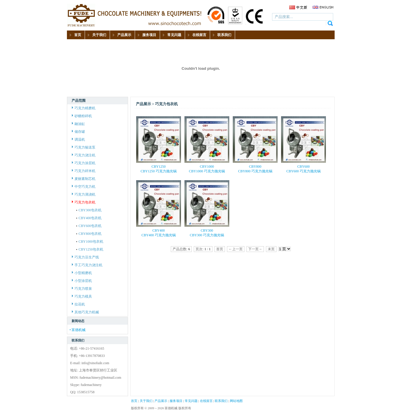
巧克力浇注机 (83, 155)
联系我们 (221, 401)
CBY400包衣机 (89, 218)
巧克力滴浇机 (83, 194)
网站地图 (236, 401)
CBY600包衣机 (89, 226)
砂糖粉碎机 (82, 116)
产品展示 (161, 401)
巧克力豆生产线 (85, 257)
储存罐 (78, 132)
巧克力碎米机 (83, 171)
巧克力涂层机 (83, 163)
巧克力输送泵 (83, 147)
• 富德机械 (78, 330)
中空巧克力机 (83, 187)
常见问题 (191, 401)
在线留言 (206, 401)
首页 (134, 401)
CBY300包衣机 (89, 210)
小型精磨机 (82, 273)
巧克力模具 (82, 296)
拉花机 (78, 304)
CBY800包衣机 (89, 234)
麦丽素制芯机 (83, 179)
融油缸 (78, 124)
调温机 (78, 139)
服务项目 (176, 401)
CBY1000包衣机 (89, 241)
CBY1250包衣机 (89, 249)
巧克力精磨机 (83, 108)
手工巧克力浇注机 (87, 265)
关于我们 (146, 401)
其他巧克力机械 (85, 312)
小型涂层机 (82, 281)
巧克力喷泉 (82, 289)
